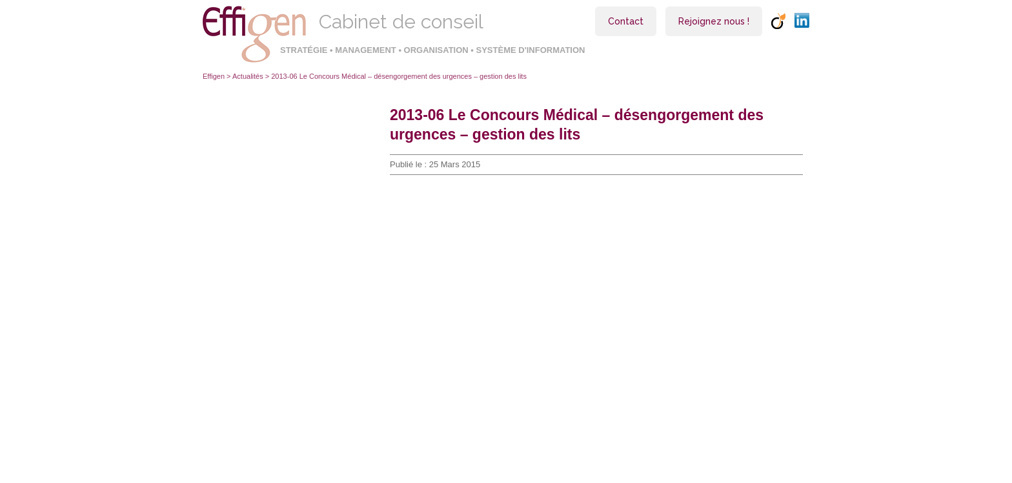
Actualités (247, 76)
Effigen (214, 76)
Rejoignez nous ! (713, 21)
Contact (625, 21)
